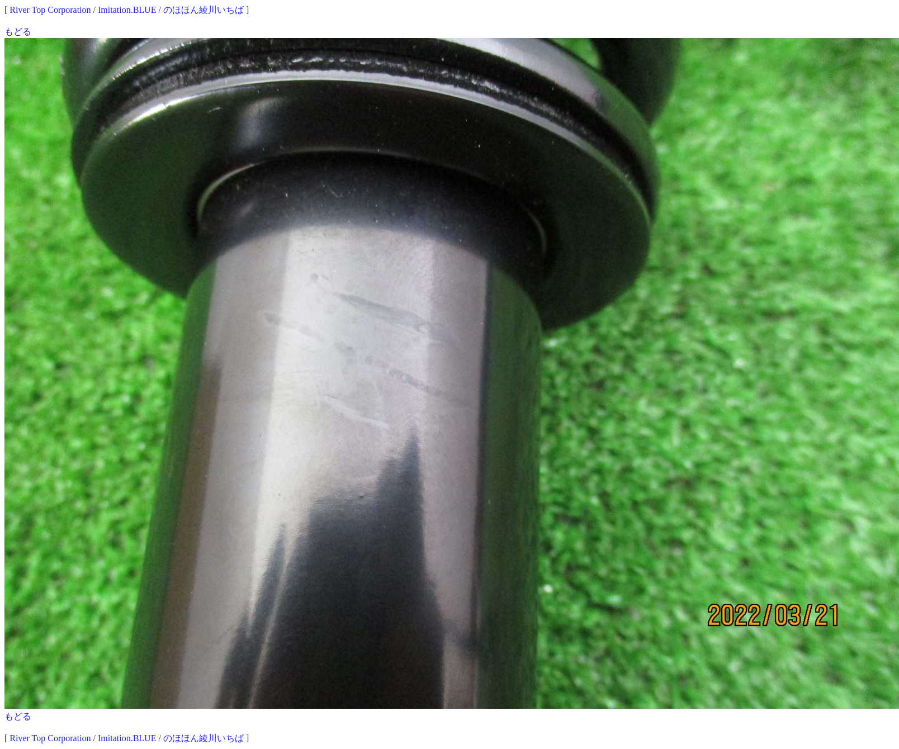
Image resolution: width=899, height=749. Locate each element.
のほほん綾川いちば (203, 10)
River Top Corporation (50, 10)
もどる (17, 31)
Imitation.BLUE (127, 10)
